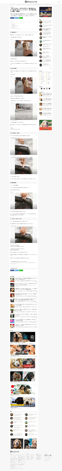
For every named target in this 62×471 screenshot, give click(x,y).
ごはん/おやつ (42, 81)
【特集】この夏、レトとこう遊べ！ (21, 463)
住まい (47, 74)
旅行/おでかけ (42, 77)
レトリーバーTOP (12, 4)
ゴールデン (19, 4)
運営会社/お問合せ (38, 459)
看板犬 (47, 83)
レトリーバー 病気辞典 (13, 457)
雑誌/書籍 (48, 79)
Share (12, 18)
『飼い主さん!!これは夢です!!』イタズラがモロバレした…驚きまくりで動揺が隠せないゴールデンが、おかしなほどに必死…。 (47, 113)
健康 (40, 83)
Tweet (17, 18)
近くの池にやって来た (14, 26)
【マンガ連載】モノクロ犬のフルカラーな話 (14, 461)
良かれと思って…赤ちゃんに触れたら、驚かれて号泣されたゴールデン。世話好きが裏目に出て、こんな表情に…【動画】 (47, 108)
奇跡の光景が (13, 27)
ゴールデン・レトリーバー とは (14, 456)
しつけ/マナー (48, 77)
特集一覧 (36, 438)
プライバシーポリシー (38, 457)
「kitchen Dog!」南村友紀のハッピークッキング (14, 465)
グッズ (47, 81)
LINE (21, 18)
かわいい (24, 4)
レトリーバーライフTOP (48, 458)
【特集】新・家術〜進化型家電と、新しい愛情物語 (21, 457)
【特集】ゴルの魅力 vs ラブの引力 (14, 460)
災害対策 (41, 79)
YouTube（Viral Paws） (14, 120)
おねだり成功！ (13, 25)
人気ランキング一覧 (49, 117)
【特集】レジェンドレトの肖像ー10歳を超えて (21, 460)
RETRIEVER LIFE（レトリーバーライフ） (16, 468)
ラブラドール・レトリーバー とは (21, 456)
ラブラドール (48, 72)
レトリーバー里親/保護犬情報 (21, 464)
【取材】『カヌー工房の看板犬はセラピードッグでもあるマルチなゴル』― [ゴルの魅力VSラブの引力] (47, 104)
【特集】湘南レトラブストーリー (21, 461)
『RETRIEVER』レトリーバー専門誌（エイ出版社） (14, 466)
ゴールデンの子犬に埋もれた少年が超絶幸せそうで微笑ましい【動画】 (47, 94)
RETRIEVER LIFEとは (20, 465)
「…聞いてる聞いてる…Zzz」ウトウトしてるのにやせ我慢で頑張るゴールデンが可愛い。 (47, 99)
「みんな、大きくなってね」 (15, 28)
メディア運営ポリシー (38, 456)
